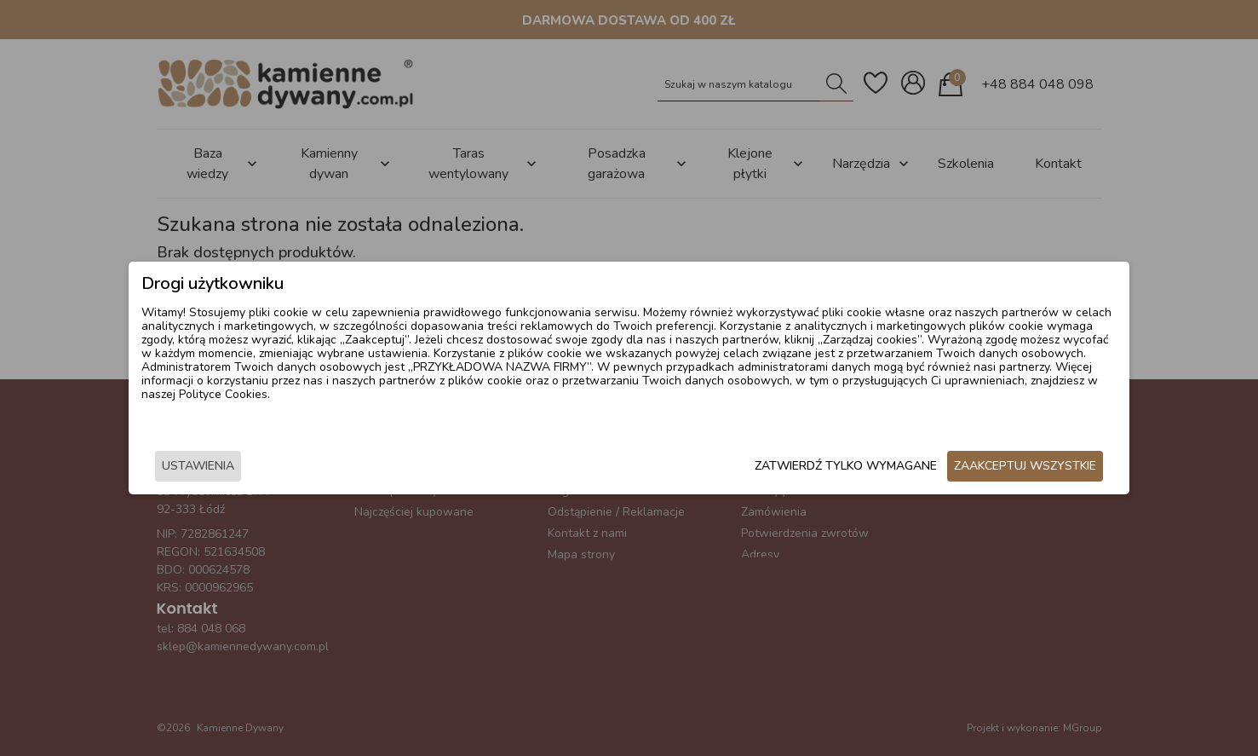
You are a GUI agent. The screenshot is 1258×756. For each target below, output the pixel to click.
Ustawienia (283, 468)
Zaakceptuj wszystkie (941, 468)
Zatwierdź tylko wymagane (761, 468)
